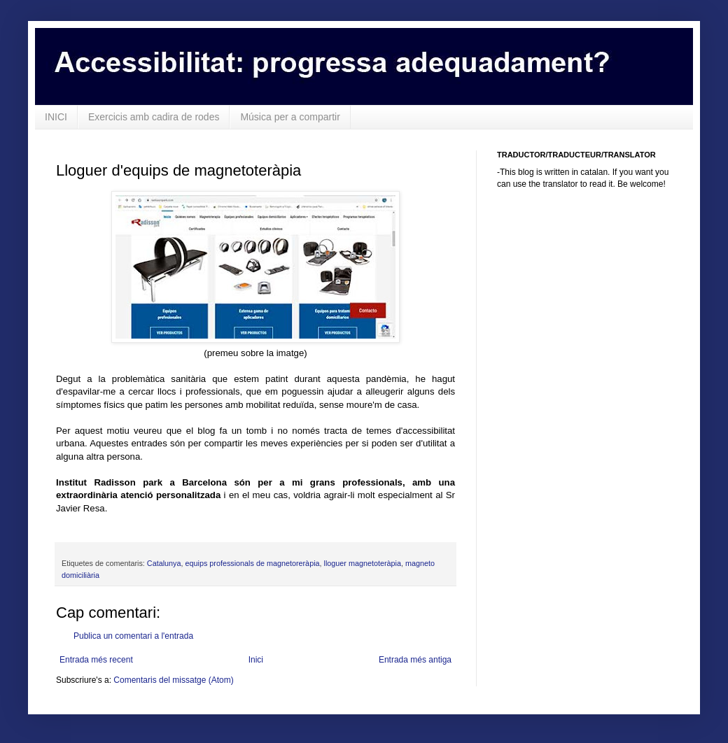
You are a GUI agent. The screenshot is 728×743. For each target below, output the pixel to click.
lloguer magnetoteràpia (362, 563)
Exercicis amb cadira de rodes (154, 116)
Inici (255, 660)
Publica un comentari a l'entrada (133, 636)
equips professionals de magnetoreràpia (252, 563)
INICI (56, 116)
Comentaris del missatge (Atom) (173, 680)
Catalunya (164, 563)
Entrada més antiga (415, 660)
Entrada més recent (96, 660)
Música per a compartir (290, 116)
